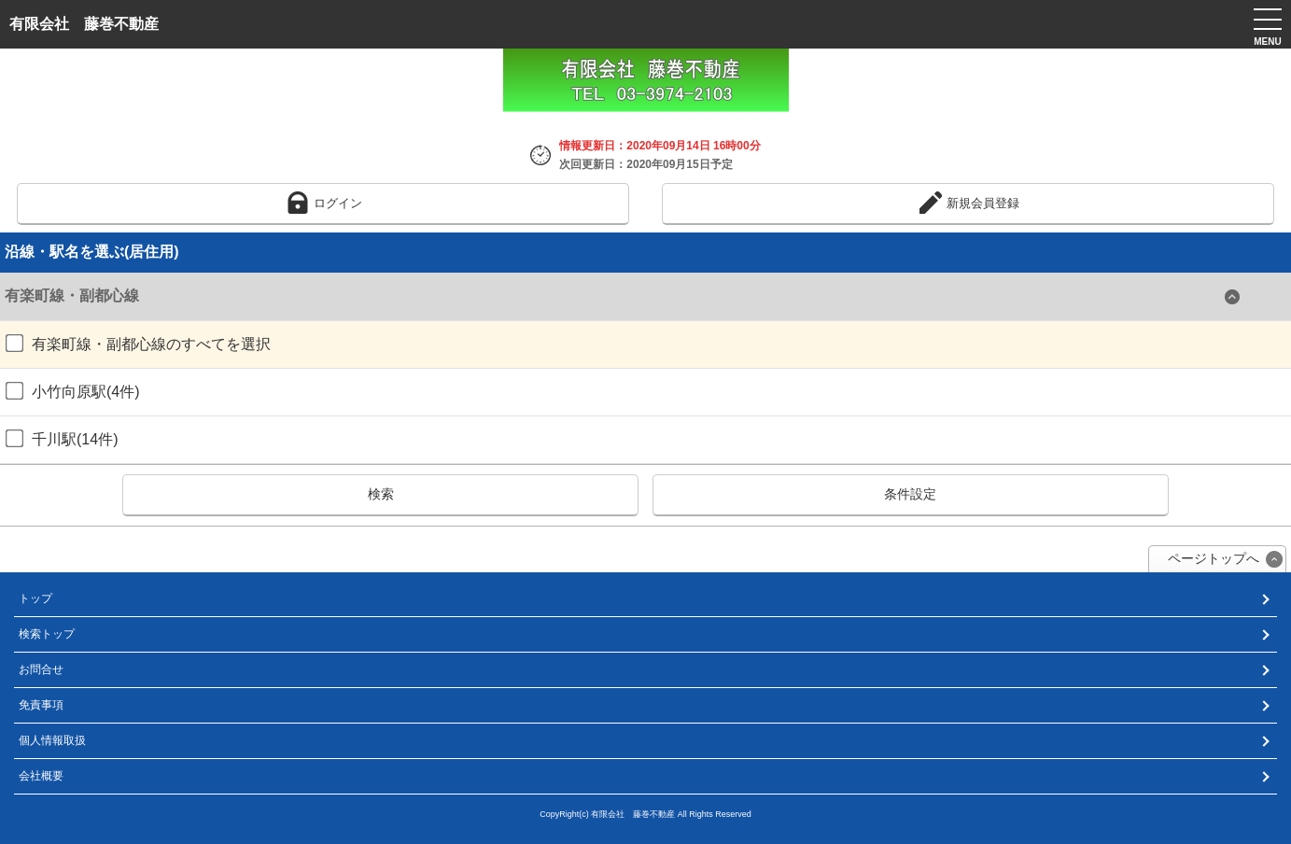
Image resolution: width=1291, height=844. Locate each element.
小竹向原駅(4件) (73, 391)
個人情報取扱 (52, 740)
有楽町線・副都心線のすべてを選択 (138, 343)
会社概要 (41, 775)
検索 (381, 493)
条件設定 (910, 493)
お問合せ (41, 669)
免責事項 (41, 704)
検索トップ (47, 633)
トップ (35, 598)
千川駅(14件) (62, 438)
